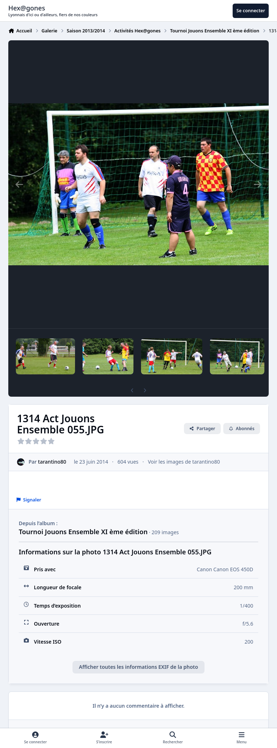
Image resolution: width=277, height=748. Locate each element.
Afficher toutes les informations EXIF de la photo (138, 666)
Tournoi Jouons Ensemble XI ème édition (83, 531)
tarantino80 (52, 461)
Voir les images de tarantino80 (184, 461)
